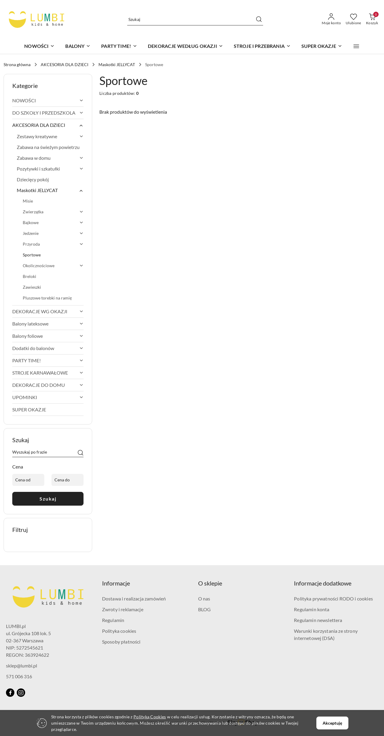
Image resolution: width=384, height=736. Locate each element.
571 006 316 (19, 676)
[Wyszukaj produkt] (195, 19)
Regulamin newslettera (318, 620)
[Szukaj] (81, 452)
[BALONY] (78, 46)
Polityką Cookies (149, 716)
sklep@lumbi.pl (21, 665)
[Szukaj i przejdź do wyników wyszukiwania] (259, 19)
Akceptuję (332, 723)
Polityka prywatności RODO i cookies (333, 598)
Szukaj (48, 498)
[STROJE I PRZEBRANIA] (262, 46)
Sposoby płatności (121, 641)
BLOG (204, 609)
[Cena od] (28, 480)
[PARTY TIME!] (119, 46)
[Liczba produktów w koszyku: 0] (372, 19)
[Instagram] (21, 692)
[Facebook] (10, 692)
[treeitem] (48, 101)
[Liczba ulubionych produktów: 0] (353, 19)
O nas (204, 598)
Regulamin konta (311, 609)
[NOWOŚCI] (39, 46)
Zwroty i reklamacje (122, 609)
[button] (356, 46)
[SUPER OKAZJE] (321, 46)
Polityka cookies (119, 631)
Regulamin (113, 620)
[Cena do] (67, 480)
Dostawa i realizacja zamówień (134, 598)
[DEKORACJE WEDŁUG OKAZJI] (185, 46)
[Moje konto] (331, 19)
